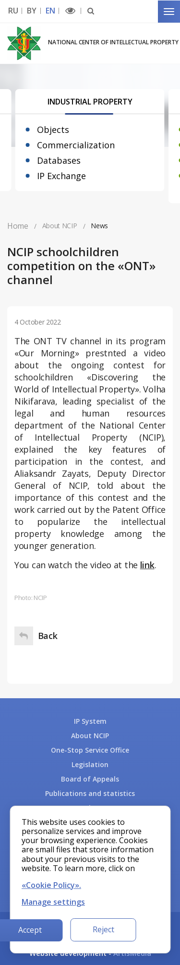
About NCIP (90, 735)
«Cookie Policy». (51, 885)
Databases (59, 160)
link (147, 565)
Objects (53, 129)
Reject (103, 929)
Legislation (90, 764)
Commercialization (76, 145)
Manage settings (53, 902)
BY (31, 11)
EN (50, 11)
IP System (90, 721)
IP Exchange (61, 176)
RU (13, 11)
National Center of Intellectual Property (113, 42)
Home (17, 226)
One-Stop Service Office (90, 750)
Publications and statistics (90, 793)
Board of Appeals (90, 778)
